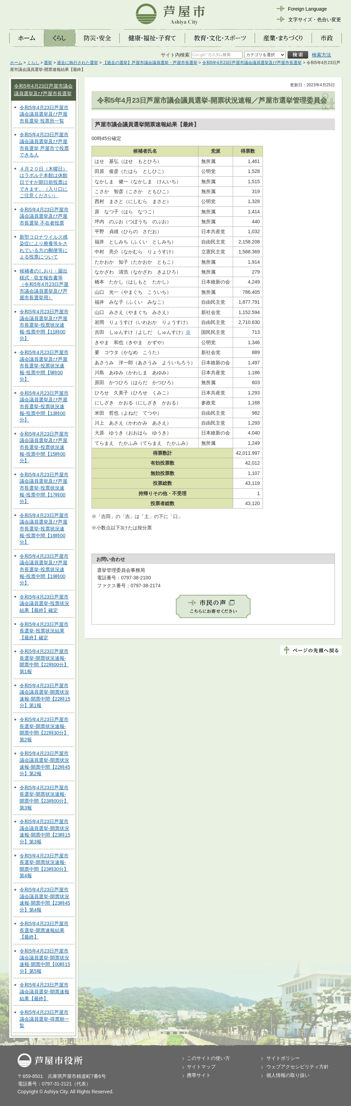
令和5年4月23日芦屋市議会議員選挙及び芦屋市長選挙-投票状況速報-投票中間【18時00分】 (44, 529)
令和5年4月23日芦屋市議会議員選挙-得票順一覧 (44, 1018)
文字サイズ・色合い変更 (314, 19)
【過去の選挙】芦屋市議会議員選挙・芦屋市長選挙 (150, 62)
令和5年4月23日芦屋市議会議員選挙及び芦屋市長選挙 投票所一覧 (44, 114)
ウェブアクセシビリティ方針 (297, 1066)
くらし (33, 62)
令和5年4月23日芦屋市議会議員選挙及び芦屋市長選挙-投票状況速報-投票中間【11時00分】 (44, 325)
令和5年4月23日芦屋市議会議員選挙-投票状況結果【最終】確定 (44, 603)
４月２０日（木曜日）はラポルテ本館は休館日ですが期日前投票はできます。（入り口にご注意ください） (44, 182)
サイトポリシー (283, 1058)
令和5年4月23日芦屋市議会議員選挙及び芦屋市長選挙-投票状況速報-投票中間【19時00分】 (44, 569)
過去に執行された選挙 (77, 62)
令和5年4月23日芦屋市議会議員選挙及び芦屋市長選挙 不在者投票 (44, 216)
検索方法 (321, 55)
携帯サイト (199, 1075)
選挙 (48, 62)
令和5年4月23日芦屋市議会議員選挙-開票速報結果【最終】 (44, 991)
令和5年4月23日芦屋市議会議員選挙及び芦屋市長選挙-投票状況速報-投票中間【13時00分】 (44, 406)
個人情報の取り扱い (288, 1075)
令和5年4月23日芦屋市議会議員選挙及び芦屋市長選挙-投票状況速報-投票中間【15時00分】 (44, 447)
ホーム (16, 62)
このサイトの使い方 (208, 1058)
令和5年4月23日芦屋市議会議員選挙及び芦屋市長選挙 (252, 62)
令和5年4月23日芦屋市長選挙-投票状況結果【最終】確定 (44, 630)
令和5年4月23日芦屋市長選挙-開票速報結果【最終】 (44, 930)
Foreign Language (307, 9)
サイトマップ (201, 1066)
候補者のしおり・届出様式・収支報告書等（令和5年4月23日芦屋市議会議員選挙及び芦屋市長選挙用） (44, 284)
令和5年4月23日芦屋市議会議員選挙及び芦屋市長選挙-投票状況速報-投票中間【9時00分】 (44, 366)
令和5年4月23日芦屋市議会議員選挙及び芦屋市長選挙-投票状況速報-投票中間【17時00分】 (44, 488)
